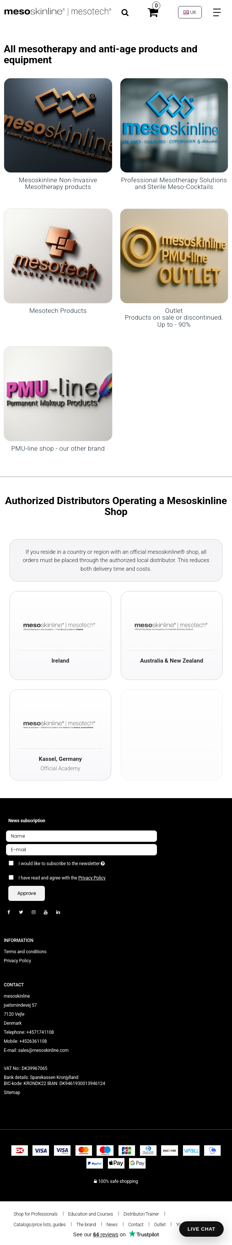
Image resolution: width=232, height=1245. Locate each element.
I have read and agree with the (62, 878)
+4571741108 (40, 1032)
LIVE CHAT (201, 1229)
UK (190, 12)
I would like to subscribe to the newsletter (80, 862)
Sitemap (12, 1092)
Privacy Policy (91, 878)
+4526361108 (33, 1041)
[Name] (81, 836)
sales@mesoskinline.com (43, 1050)
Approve (26, 893)
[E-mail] (81, 849)
